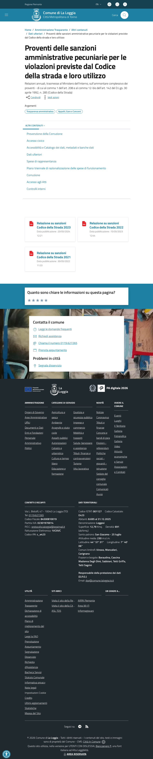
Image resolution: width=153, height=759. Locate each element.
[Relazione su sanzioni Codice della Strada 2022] (84, 223)
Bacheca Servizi (33, 672)
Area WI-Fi (83, 606)
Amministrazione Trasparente (51, 30)
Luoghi (117, 421)
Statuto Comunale (34, 677)
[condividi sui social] (33, 97)
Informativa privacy (35, 682)
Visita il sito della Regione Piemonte (71, 600)
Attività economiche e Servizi (120, 457)
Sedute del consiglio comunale (102, 479)
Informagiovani (86, 611)
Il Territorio (119, 426)
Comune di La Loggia (59, 13)
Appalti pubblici (60, 438)
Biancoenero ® (103, 746)
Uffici (27, 422)
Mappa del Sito (33, 713)
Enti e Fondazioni (34, 433)
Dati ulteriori (35, 34)
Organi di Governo (34, 412)
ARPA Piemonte (86, 600)
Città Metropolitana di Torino (60, 17)
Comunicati (102, 489)
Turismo (77, 463)
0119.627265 (36, 515)
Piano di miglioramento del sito (34, 626)
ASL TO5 (56, 611)
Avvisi (99, 494)
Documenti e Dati (34, 428)
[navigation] (6, 15)
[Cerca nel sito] (124, 15)
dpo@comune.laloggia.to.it (100, 580)
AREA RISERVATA (74, 754)
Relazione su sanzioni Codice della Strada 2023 (54, 225)
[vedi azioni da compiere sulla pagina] (51, 97)
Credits (28, 698)
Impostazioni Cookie (35, 693)
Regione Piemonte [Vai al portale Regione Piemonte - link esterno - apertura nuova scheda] (33, 4)
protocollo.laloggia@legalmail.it (48, 527)
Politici (28, 448)
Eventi (117, 416)
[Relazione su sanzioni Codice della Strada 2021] (31, 253)
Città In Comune (92, 741)
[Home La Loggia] (55, 15)
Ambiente (57, 422)
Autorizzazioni (59, 443)
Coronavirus (102, 417)
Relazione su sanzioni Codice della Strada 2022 (106, 225)
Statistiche (30, 708)
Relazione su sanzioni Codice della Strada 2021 (54, 255)
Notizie (100, 412)
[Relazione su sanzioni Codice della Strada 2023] (31, 223)
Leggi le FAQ (31, 636)
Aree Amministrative (36, 417)
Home (28, 30)
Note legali (30, 688)
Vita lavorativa (81, 469)
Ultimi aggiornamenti (36, 703)
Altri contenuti (79, 30)
